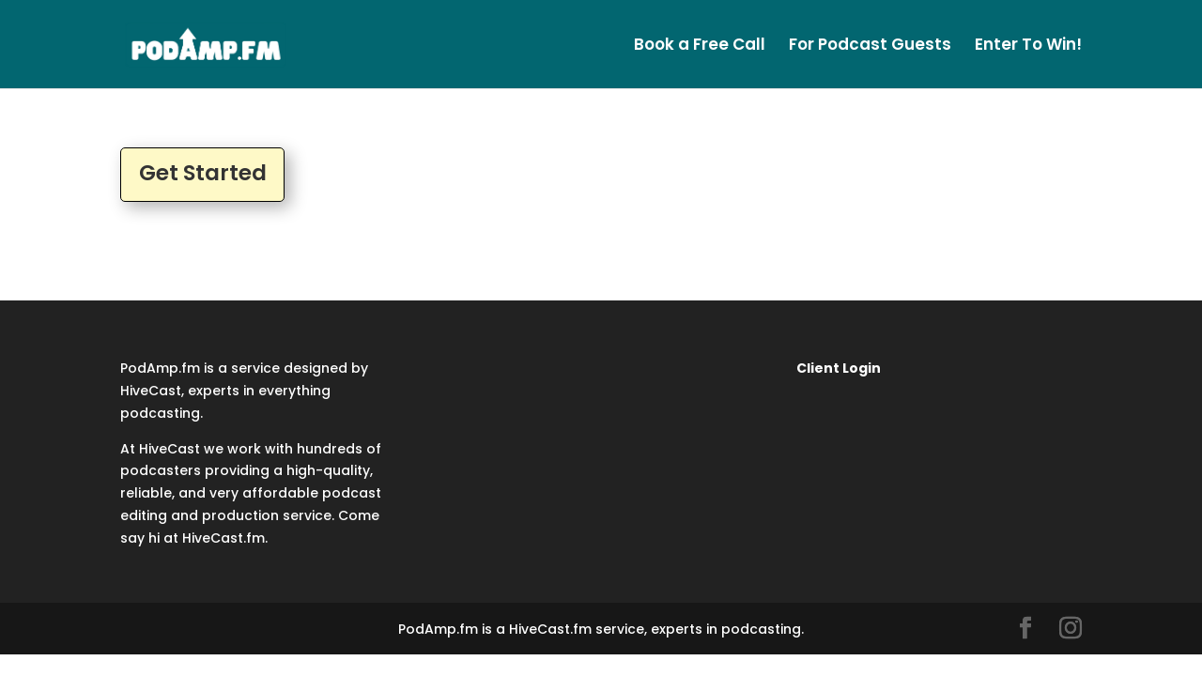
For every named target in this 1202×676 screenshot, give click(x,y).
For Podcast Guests (870, 46)
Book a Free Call (699, 46)
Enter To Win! (1028, 46)
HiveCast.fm (223, 538)
